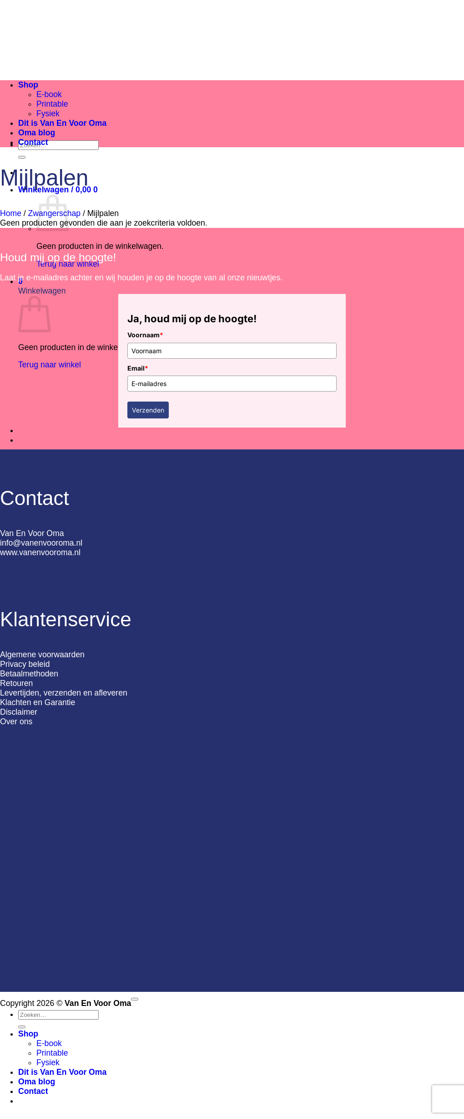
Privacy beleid (25, 664)
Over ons (16, 721)
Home (10, 213)
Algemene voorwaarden (42, 654)
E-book (49, 94)
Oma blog (36, 132)
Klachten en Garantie (37, 702)
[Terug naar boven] (134, 999)
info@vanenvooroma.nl (41, 542)
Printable (52, 103)
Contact (33, 142)
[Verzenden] (21, 157)
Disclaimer (18, 712)
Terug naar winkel (49, 364)
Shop (28, 84)
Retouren (16, 683)
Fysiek (48, 113)
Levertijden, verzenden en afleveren (63, 692)
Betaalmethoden (29, 673)
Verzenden (148, 410)
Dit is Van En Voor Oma (62, 123)
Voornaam (145, 335)
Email (137, 368)
